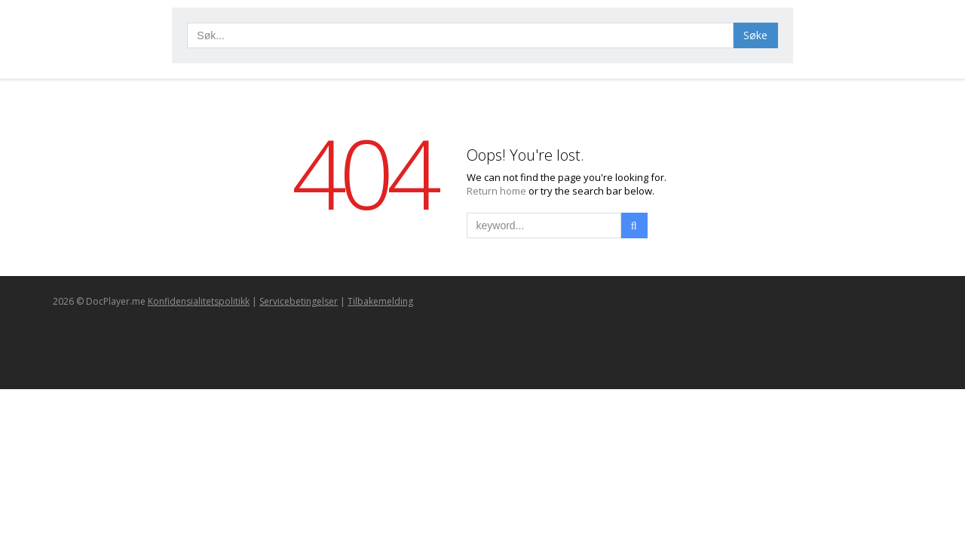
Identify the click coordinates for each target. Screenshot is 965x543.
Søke (755, 35)
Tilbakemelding (380, 301)
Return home (497, 191)
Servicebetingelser (298, 301)
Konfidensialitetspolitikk (199, 301)
